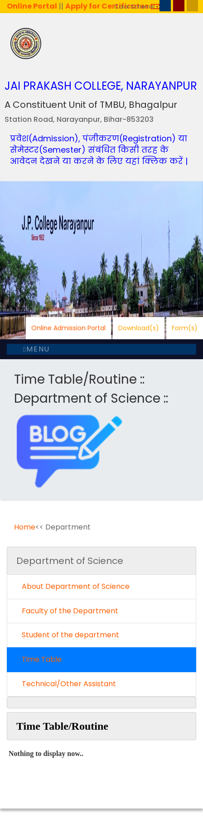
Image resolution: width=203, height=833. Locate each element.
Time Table (39, 659)
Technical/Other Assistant (66, 684)
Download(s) (138, 327)
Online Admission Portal (68, 327)
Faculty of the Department (67, 611)
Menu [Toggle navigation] (36, 349)
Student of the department (67, 635)
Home (24, 527)
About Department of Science (73, 586)
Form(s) (185, 327)
